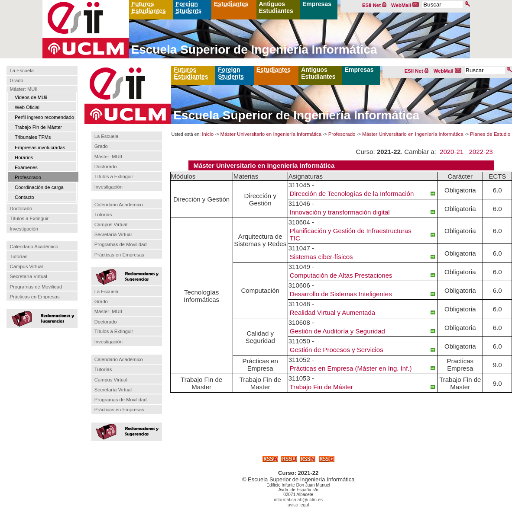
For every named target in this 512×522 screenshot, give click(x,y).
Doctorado (21, 208)
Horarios (24, 157)
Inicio (208, 134)
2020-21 (451, 151)
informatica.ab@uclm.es (298, 499)
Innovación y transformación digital (340, 212)
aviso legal (298, 504)
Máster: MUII (24, 89)
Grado (16, 80)
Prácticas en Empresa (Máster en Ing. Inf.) (351, 368)
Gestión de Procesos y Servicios (336, 349)
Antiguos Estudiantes (276, 7)
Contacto (24, 197)
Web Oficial (27, 107)
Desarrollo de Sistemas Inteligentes (341, 294)
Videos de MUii (31, 97)
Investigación (24, 228)
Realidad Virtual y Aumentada (332, 312)
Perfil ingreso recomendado (44, 117)
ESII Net (374, 5)
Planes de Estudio (490, 134)
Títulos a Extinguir (29, 218)
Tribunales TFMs (33, 137)
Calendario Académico (34, 246)
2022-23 (481, 151)
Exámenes (26, 167)
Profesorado (28, 177)
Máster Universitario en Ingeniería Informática (271, 134)
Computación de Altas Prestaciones (341, 275)
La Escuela (22, 70)
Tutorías (19, 256)
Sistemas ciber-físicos (321, 256)
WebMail (405, 5)
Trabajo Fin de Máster (38, 127)
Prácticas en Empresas (35, 296)
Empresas (316, 3)
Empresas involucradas (40, 147)
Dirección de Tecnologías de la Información (352, 193)
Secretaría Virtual (28, 276)
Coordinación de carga (39, 187)
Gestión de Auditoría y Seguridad (337, 331)
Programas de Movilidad (36, 286)
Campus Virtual (26, 266)
